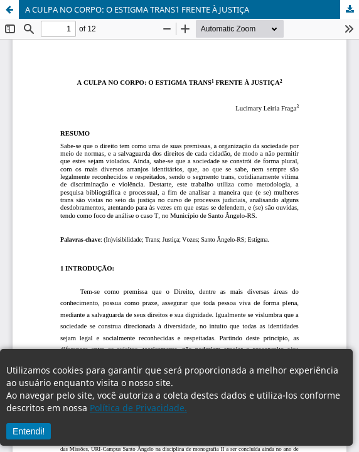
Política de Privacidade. (138, 408)
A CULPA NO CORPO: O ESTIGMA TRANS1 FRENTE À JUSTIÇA (137, 9)
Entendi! (29, 431)
